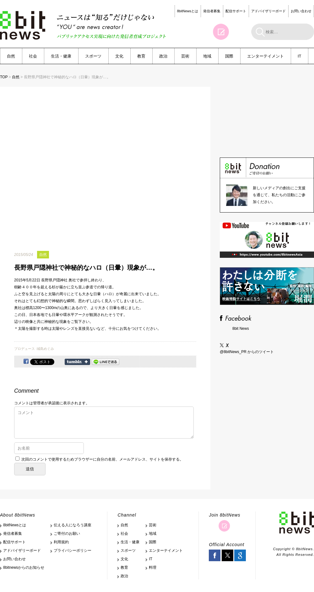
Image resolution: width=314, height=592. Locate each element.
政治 (163, 56)
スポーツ (93, 56)
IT (299, 56)
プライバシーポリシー (72, 550)
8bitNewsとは (187, 11)
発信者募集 (211, 11)
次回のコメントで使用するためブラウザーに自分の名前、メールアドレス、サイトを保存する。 (102, 459)
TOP (4, 77)
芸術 (185, 56)
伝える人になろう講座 (72, 525)
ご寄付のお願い (67, 533)
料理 (152, 567)
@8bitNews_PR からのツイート (247, 352)
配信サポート (235, 11)
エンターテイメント (265, 56)
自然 (11, 56)
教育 (141, 56)
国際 (229, 56)
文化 (119, 56)
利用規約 (61, 542)
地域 (207, 56)
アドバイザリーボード (268, 11)
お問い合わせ (301, 11)
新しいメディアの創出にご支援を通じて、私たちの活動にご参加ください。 (279, 195)
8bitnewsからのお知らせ (23, 567)
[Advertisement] (267, 113)
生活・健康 (61, 56)
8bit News (240, 328)
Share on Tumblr (77, 362)
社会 (33, 56)
